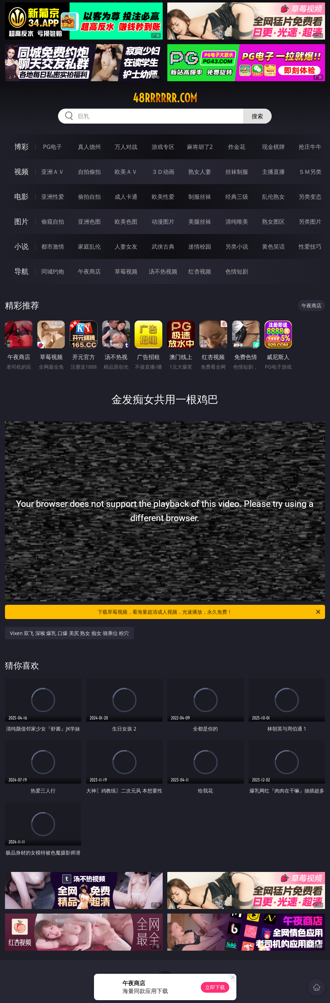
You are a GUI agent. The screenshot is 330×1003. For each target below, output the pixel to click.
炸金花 (236, 147)
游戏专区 (163, 147)
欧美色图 (126, 221)
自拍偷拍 (89, 172)
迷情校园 (199, 246)
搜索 (257, 116)
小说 (21, 246)
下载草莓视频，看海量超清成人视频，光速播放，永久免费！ (209, 612)
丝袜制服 (236, 172)
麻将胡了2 (200, 147)
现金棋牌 (273, 147)
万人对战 (126, 147)
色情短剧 (236, 271)
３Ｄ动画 (163, 172)
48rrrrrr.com (165, 98)
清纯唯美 (236, 221)
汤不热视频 (163, 271)
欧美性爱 (163, 197)
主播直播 (273, 172)
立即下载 (215, 987)
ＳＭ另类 (310, 172)
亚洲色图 (89, 221)
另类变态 (310, 197)
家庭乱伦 (89, 246)
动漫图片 (163, 221)
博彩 (21, 146)
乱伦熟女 (273, 197)
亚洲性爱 (52, 197)
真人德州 (89, 147)
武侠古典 (163, 246)
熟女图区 (273, 221)
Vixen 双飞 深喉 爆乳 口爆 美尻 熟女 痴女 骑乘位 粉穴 (69, 633)
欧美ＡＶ (126, 172)
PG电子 (52, 147)
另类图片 (310, 221)
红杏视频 (199, 271)
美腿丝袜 (199, 221)
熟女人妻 (199, 172)
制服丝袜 (199, 197)
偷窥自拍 (52, 221)
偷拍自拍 (89, 197)
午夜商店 (89, 271)
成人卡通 (126, 197)
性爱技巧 (310, 246)
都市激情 (52, 246)
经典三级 (236, 197)
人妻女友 (126, 246)
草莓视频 (126, 271)
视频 (21, 171)
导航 (21, 271)
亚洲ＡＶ (52, 172)
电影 (21, 196)
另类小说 (236, 246)
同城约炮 (52, 271)
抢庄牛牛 (310, 147)
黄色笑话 (273, 246)
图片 (21, 221)
